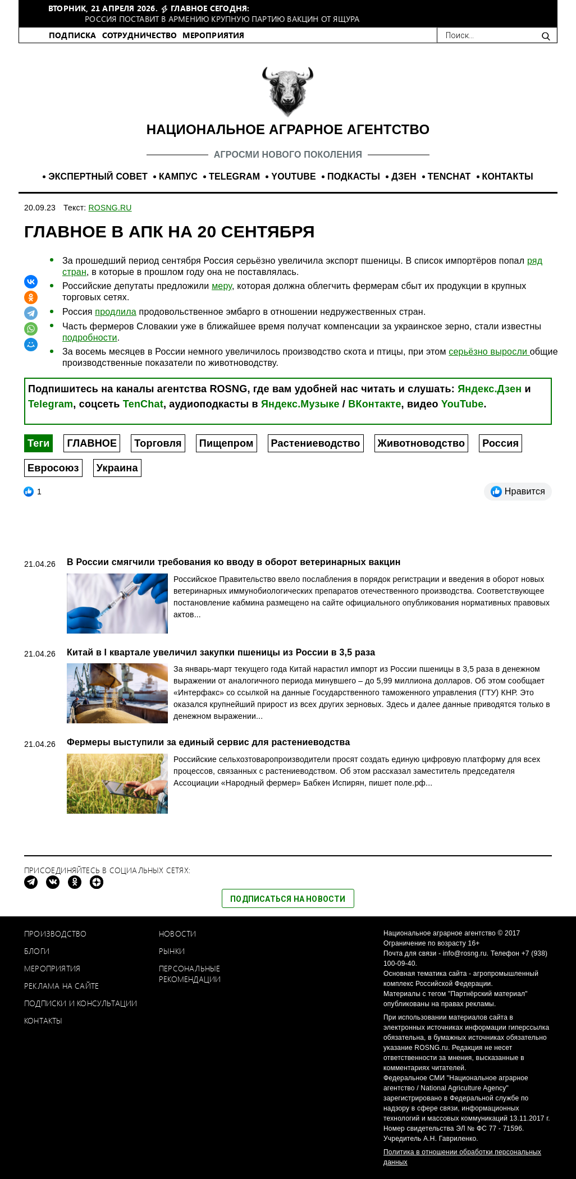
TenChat (143, 404)
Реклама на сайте (61, 985)
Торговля (157, 443)
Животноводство (421, 443)
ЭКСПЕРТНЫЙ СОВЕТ (98, 176)
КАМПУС (178, 176)
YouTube (462, 404)
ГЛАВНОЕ (92, 443)
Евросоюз (53, 468)
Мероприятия (52, 968)
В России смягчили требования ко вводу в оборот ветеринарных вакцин (233, 562)
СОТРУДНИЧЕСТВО (139, 35)
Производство (55, 933)
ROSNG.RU (110, 207)
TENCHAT (449, 176)
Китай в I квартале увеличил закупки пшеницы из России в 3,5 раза (221, 652)
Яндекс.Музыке (300, 404)
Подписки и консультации (81, 1003)
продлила (115, 311)
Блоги (36, 951)
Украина (117, 468)
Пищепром (226, 443)
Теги (38, 443)
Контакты (43, 1020)
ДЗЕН (404, 176)
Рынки (172, 951)
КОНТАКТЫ (507, 176)
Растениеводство (315, 443)
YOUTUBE (293, 176)
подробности (89, 337)
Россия (500, 443)
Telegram (50, 404)
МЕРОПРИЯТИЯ (213, 35)
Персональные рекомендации (190, 973)
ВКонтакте (374, 404)
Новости (177, 933)
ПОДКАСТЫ (353, 176)
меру (222, 286)
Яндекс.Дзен (490, 388)
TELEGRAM (234, 176)
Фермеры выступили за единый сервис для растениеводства (208, 742)
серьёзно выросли (489, 351)
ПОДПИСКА (73, 35)
